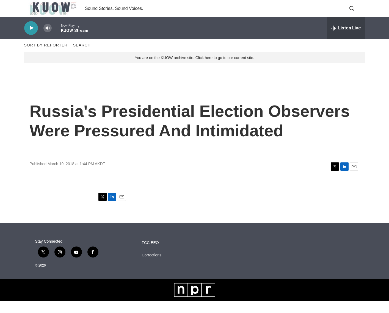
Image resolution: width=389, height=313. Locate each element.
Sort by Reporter (46, 57)
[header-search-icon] (356, 14)
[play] (31, 40)
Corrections (152, 267)
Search (82, 57)
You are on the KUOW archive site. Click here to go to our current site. (194, 69)
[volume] (47, 40)
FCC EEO (150, 255)
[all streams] (346, 40)
